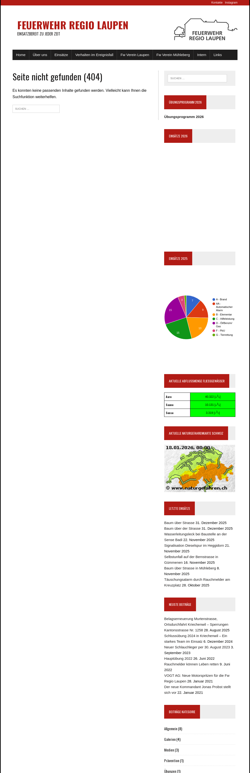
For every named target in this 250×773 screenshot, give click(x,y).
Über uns (40, 55)
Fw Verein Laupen (135, 55)
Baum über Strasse (179, 523)
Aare (168, 397)
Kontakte (216, 2)
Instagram (231, 2)
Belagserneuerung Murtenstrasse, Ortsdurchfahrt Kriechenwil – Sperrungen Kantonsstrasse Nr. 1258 (196, 624)
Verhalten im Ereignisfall (94, 55)
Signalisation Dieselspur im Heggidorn (194, 545)
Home (20, 55)
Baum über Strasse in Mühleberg (190, 568)
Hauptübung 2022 (178, 658)
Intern (201, 55)
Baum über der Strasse (182, 528)
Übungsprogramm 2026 (184, 117)
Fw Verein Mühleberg (173, 55)
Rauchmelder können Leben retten (191, 664)
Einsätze (61, 55)
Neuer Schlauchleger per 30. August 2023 (197, 647)
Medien (169, 749)
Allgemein (170, 728)
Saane (169, 405)
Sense (169, 413)
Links (217, 55)
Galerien (170, 739)
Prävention (171, 760)
